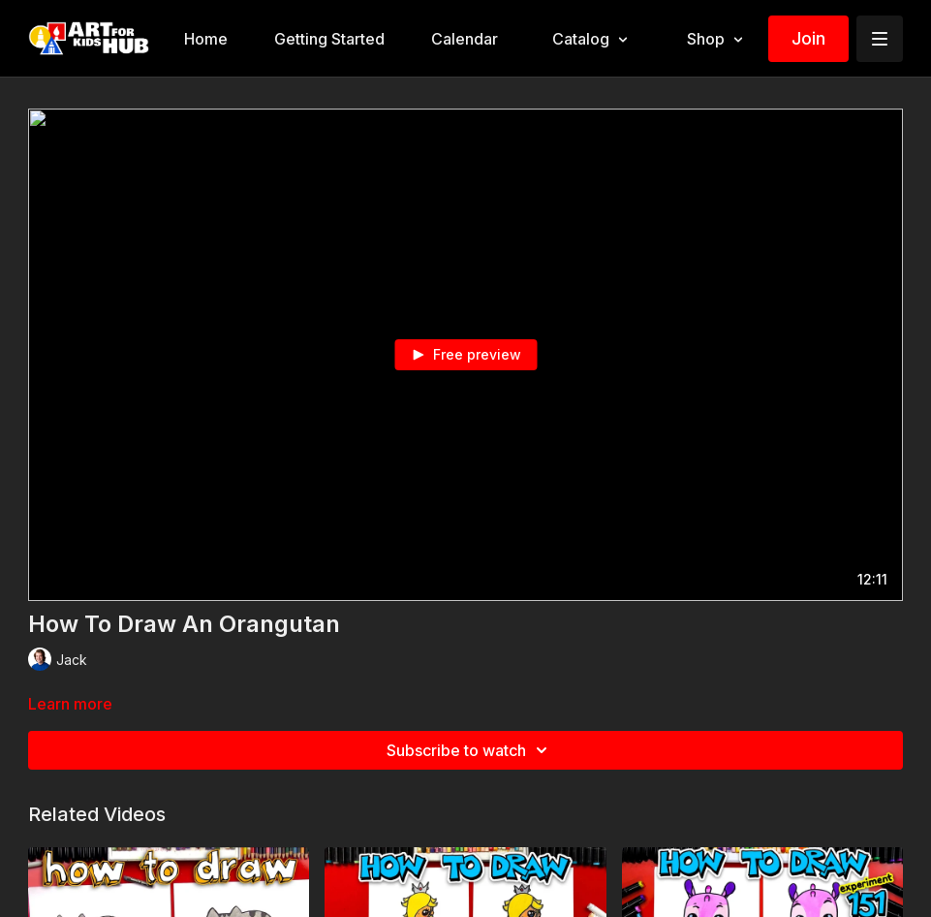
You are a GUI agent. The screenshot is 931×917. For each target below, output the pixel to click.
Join (808, 38)
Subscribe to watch (470, 750)
